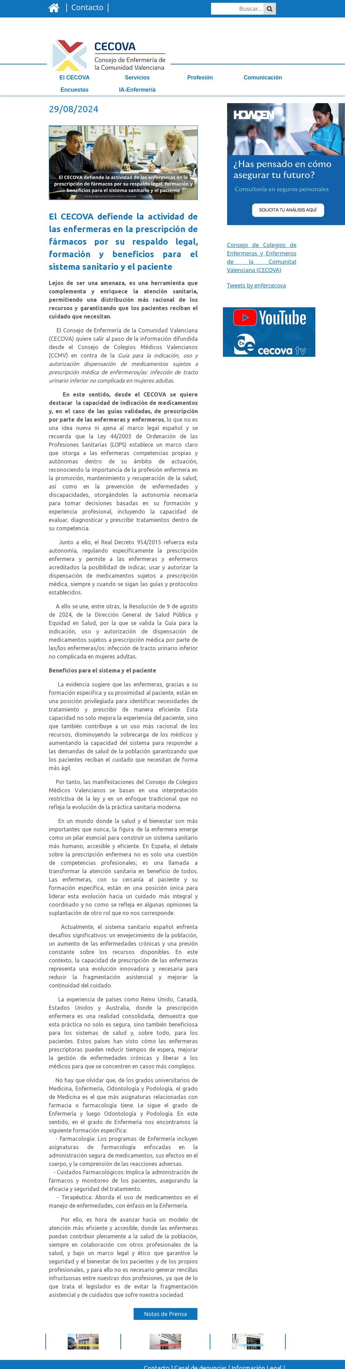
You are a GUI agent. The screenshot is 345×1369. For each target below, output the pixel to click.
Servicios (137, 77)
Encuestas (75, 90)
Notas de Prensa (165, 1314)
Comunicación (263, 77)
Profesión (200, 77)
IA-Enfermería (137, 90)
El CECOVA (74, 77)
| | (86, 7)
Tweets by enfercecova (256, 285)
